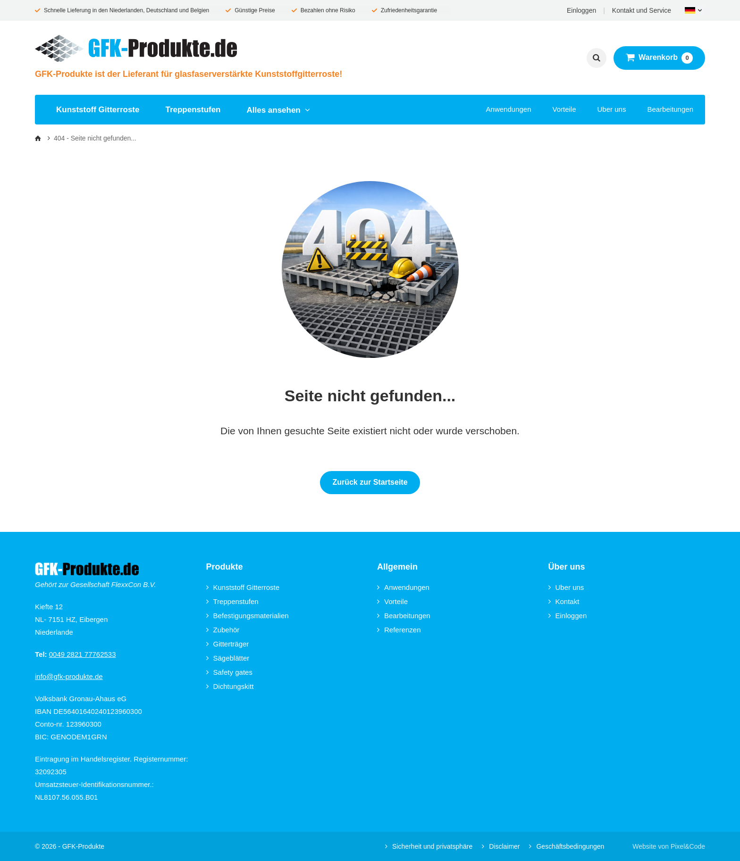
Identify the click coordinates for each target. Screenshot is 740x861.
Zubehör (223, 630)
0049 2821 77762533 (82, 654)
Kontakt (564, 601)
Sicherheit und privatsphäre (428, 846)
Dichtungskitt (230, 686)
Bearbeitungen (670, 109)
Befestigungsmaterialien (247, 616)
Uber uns (611, 109)
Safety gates (229, 672)
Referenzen (399, 630)
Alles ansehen (279, 110)
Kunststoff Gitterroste (97, 109)
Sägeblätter (228, 658)
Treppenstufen (192, 109)
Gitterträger (227, 644)
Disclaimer (501, 846)
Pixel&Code (688, 846)
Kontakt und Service (641, 10)
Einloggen (581, 10)
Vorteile (564, 109)
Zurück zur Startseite (369, 482)
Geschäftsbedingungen (566, 846)
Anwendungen (508, 109)
